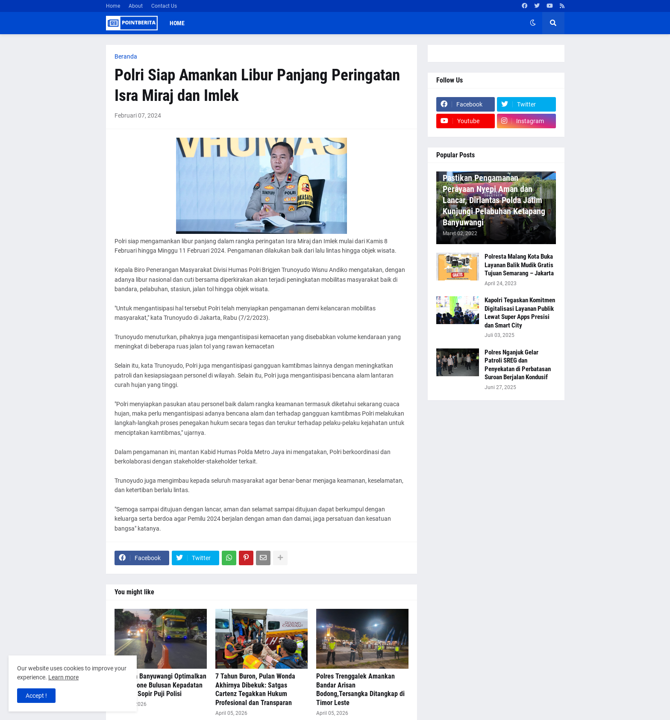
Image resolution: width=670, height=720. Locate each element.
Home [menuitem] (177, 23)
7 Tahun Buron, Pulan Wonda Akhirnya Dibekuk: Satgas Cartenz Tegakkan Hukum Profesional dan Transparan (255, 689)
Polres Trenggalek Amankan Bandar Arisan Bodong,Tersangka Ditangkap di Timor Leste (360, 689)
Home (113, 6)
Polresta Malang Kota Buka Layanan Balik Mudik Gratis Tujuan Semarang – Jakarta (519, 265)
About (136, 6)
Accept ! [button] (36, 695)
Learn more (63, 677)
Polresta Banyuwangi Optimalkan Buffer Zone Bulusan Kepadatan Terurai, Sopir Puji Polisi (160, 685)
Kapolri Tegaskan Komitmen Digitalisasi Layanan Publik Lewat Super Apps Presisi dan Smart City (520, 312)
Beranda (126, 56)
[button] (532, 23)
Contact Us (164, 6)
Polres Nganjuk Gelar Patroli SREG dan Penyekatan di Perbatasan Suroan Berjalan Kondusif (518, 364)
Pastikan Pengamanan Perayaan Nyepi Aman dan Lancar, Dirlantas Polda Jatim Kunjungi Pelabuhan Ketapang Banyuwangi (494, 200)
